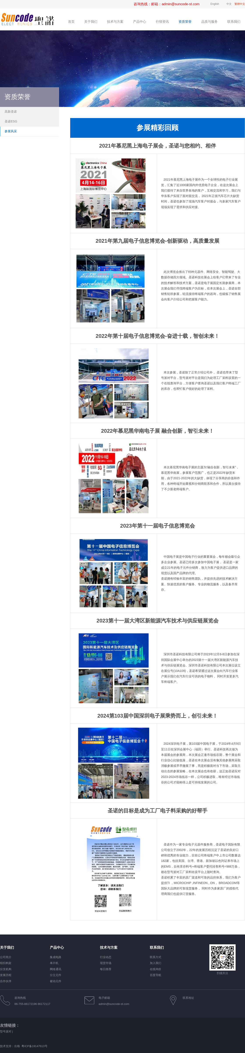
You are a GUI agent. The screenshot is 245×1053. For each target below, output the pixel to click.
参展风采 (11, 131)
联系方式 (155, 957)
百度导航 (155, 975)
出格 (17, 1046)
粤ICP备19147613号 (34, 1046)
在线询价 (155, 969)
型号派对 (5, 1031)
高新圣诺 (11, 111)
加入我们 (155, 963)
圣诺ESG (11, 121)
